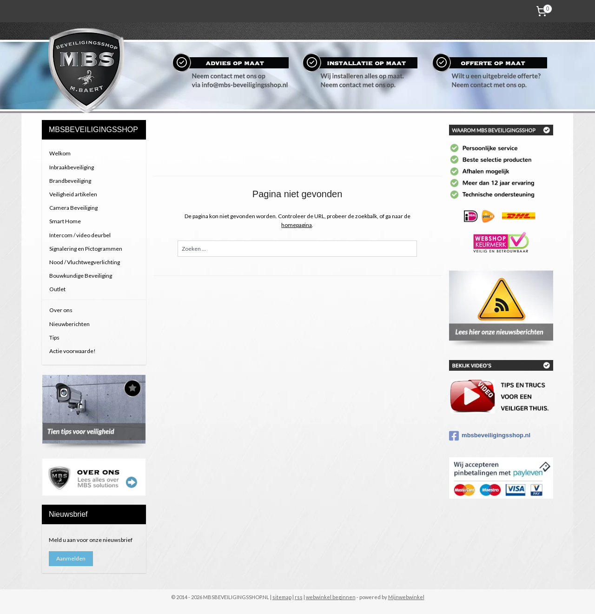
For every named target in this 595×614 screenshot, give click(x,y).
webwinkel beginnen (331, 597)
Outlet (57, 289)
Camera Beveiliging (73, 207)
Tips (54, 337)
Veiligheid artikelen (73, 194)
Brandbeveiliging (70, 180)
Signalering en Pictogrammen (85, 248)
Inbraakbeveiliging (71, 167)
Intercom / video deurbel (80, 235)
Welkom (60, 153)
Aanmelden (71, 558)
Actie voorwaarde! (72, 350)
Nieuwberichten (69, 323)
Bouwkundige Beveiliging (80, 275)
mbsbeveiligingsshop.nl (489, 435)
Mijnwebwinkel (406, 597)
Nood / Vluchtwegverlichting (84, 262)
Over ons (61, 310)
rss (299, 597)
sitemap (281, 597)
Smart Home (65, 221)
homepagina (296, 224)
